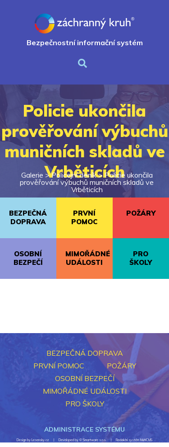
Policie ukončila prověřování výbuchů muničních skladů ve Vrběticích (87, 182)
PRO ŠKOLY (140, 258)
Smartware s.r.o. (94, 440)
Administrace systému (84, 429)
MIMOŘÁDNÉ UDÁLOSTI (87, 258)
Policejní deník (73, 174)
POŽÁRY (140, 213)
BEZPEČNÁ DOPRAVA (28, 217)
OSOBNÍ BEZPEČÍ (28, 258)
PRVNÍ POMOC (84, 217)
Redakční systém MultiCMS (134, 440)
